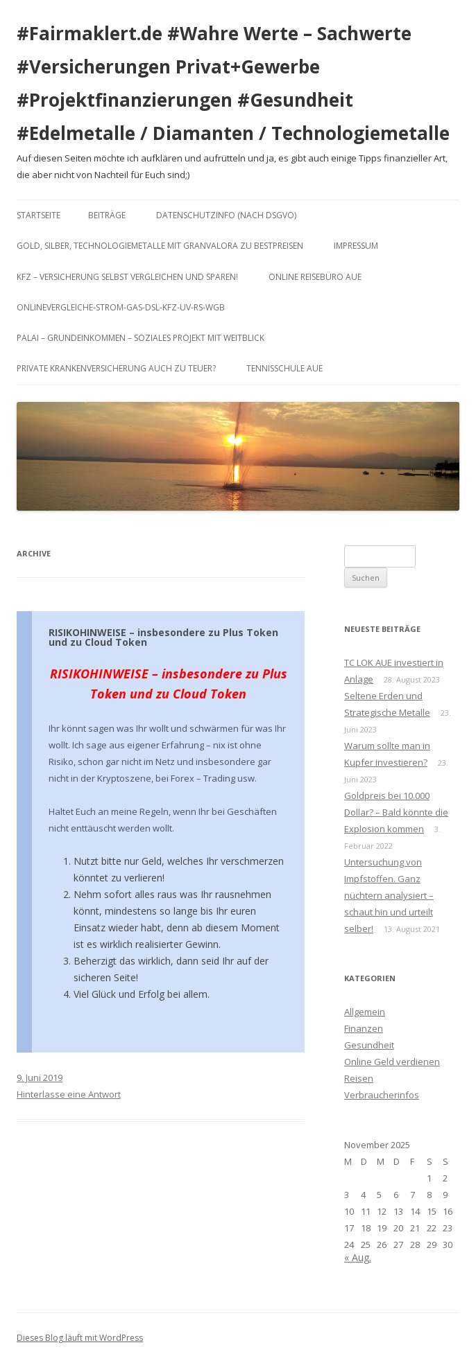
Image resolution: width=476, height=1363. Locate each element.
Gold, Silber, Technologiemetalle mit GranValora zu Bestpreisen (160, 246)
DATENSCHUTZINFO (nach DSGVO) (226, 215)
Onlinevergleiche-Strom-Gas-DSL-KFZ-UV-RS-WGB (121, 307)
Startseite (38, 215)
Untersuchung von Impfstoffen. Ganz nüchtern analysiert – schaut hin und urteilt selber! (389, 895)
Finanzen (363, 1028)
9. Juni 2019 (39, 1077)
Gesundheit (369, 1045)
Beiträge (107, 215)
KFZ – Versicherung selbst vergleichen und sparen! (127, 277)
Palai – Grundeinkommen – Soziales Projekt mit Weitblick (140, 338)
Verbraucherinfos (381, 1095)
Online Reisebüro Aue (315, 277)
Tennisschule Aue (284, 368)
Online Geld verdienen (392, 1061)
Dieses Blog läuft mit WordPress (80, 1338)
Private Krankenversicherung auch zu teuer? (116, 368)
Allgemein (364, 1011)
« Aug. (357, 1257)
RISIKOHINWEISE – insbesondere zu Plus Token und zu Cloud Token (163, 637)
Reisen (358, 1078)
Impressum (356, 246)
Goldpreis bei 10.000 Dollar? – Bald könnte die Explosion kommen (396, 812)
